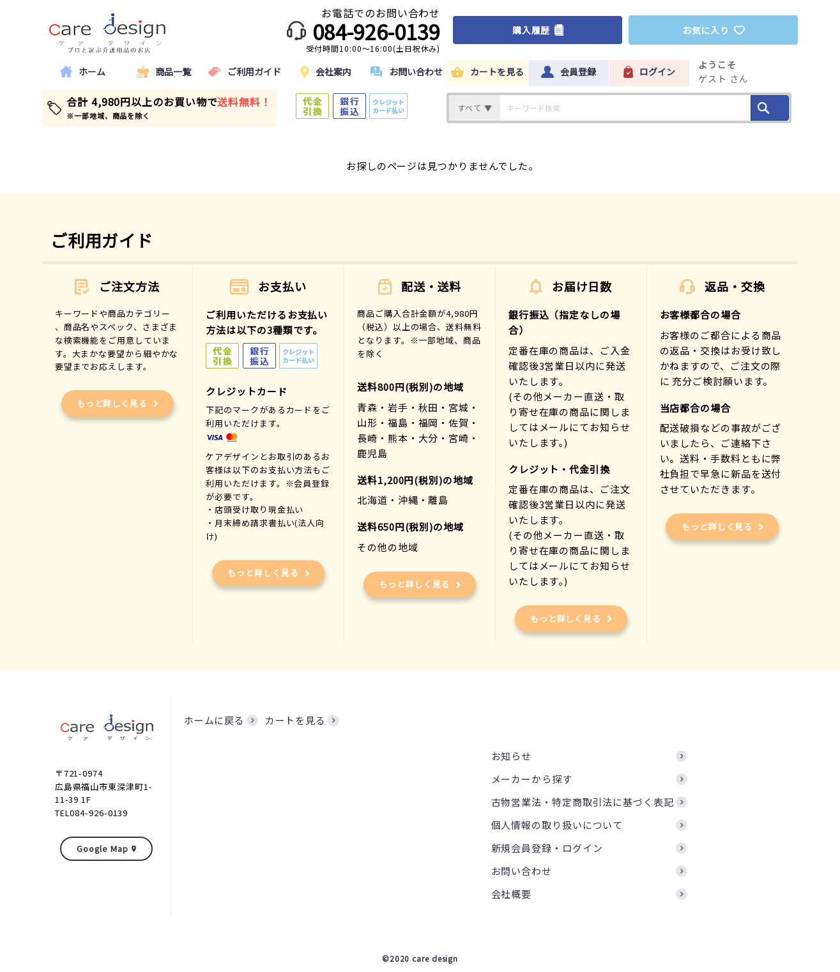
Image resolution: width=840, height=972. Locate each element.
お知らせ (511, 756)
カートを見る (295, 720)
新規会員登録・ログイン (547, 847)
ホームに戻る (214, 720)
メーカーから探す (531, 779)
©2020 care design (420, 958)
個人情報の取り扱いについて (557, 825)
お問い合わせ (521, 870)
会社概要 (511, 893)
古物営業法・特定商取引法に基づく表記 (582, 802)
